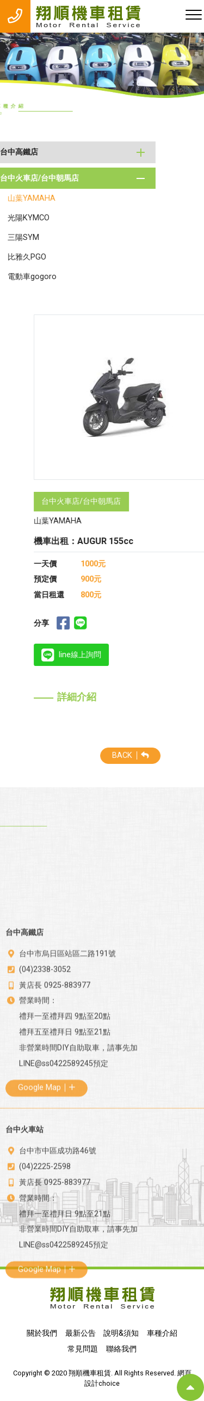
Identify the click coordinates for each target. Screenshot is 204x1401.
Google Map (46, 1182)
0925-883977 (67, 1079)
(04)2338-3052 (45, 1064)
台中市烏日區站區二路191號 (67, 1048)
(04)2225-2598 (45, 1254)
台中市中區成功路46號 (57, 1238)
